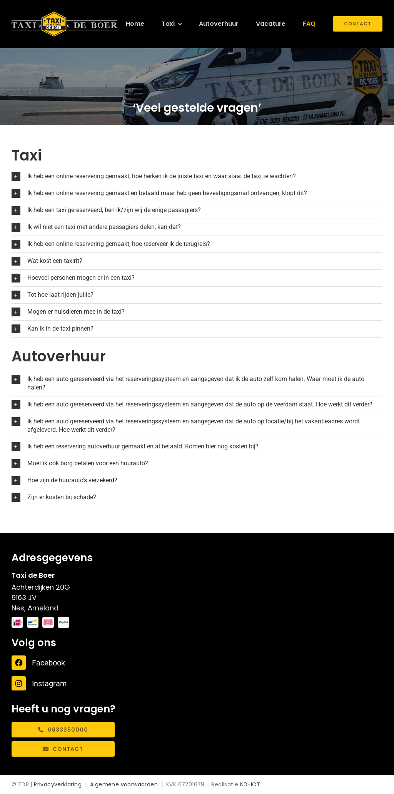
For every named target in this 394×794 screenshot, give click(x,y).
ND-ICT (250, 784)
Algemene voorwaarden (124, 784)
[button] (197, 176)
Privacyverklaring (58, 784)
